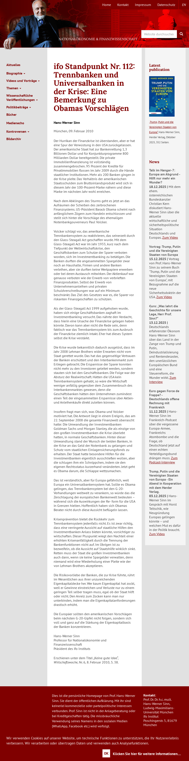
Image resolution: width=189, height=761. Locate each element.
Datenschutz (166, 5)
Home (106, 5)
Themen (13, 88)
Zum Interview (162, 379)
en (184, 5)
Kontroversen (17, 131)
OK (106, 753)
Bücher (11, 114)
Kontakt (123, 5)
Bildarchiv (13, 139)
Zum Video (170, 237)
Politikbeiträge (18, 107)
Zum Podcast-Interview (163, 460)
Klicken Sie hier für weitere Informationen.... (147, 753)
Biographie (15, 73)
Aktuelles (13, 65)
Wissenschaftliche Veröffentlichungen (22, 97)
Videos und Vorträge (23, 81)
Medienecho (15, 123)
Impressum (143, 5)
